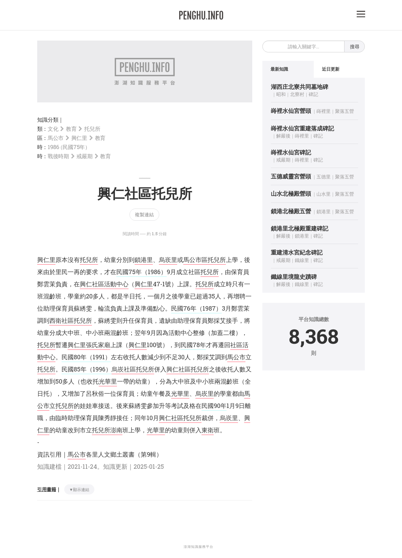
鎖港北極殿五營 (291, 211)
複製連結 (144, 214)
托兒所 (92, 128)
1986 (68, 146)
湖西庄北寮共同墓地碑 (299, 87)
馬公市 (56, 137)
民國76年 (183, 308)
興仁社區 (178, 369)
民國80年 (74, 357)
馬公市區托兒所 (204, 260)
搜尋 (354, 46)
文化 (53, 128)
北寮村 (297, 94)
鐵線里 (302, 260)
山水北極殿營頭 (291, 194)
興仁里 (79, 137)
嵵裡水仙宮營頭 (291, 111)
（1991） (99, 357)
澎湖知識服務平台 (198, 546)
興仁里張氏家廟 (89, 345)
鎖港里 (144, 260)
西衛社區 (61, 320)
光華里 (108, 381)
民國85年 (74, 369)
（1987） (209, 308)
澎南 (116, 430)
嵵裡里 (323, 111)
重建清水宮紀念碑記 (297, 253)
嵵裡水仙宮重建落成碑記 (302, 128)
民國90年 (214, 406)
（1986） (154, 272)
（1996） (99, 369)
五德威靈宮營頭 (291, 176)
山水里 (323, 194)
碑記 (313, 94)
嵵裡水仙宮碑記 (291, 152)
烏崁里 (168, 260)
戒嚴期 (84, 156)
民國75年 (129, 272)
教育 (71, 128)
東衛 (208, 430)
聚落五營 (344, 111)
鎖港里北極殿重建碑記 (299, 229)
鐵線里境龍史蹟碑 (294, 277)
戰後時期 (58, 156)
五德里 (323, 177)
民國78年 (193, 345)
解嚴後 (283, 136)
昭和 (281, 94)
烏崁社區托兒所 (133, 369)
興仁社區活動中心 (104, 284)
